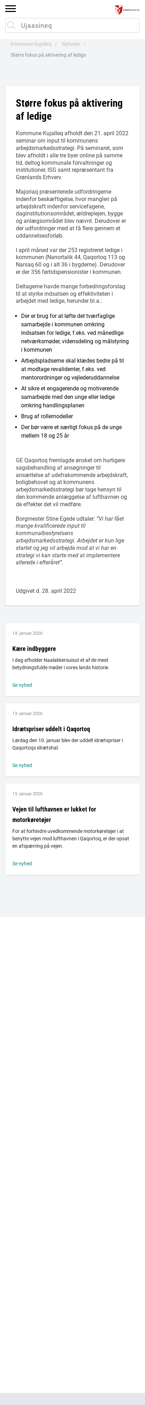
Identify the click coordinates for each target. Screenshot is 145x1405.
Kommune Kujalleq (31, 44)
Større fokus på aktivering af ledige (48, 55)
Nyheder (71, 44)
